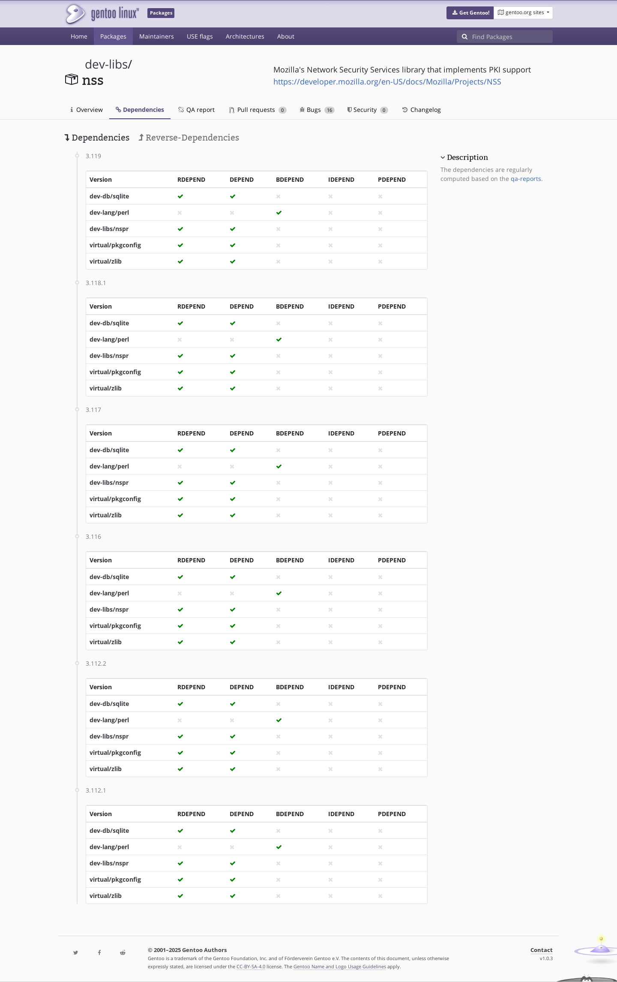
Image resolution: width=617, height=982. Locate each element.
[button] (470, 12)
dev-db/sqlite (109, 196)
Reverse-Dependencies (188, 137)
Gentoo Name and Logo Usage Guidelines (340, 966)
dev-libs (106, 64)
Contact (541, 950)
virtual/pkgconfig (115, 245)
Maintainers (156, 36)
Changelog (421, 109)
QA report (196, 109)
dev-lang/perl (109, 212)
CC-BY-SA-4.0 (251, 966)
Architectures (245, 36)
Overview (87, 109)
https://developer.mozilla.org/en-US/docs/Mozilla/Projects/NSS (387, 81)
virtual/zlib (106, 261)
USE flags (200, 36)
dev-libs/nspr (109, 229)
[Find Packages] (512, 36)
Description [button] (467, 157)
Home (79, 36)
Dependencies (140, 109)
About (285, 36)
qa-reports (526, 178)
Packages (113, 36)
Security (367, 109)
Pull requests (258, 109)
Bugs (317, 109)
